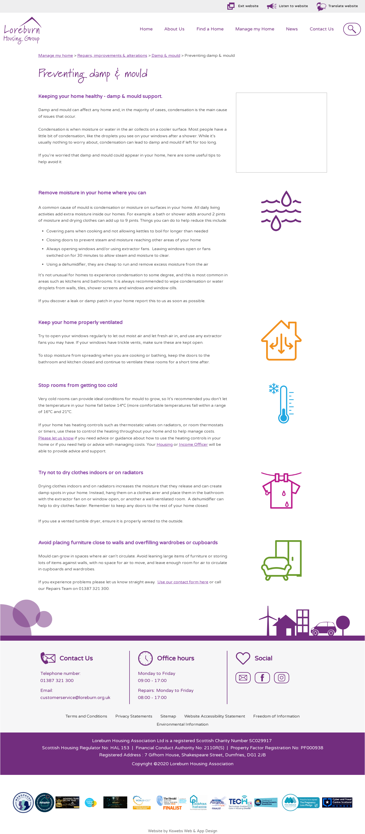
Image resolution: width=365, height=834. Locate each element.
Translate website (343, 6)
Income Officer (193, 444)
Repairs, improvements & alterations (112, 55)
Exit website (248, 6)
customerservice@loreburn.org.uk (75, 697)
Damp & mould (166, 55)
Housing (165, 444)
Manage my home (55, 55)
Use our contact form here (182, 582)
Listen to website (293, 6)
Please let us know (56, 438)
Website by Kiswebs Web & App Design (182, 831)
